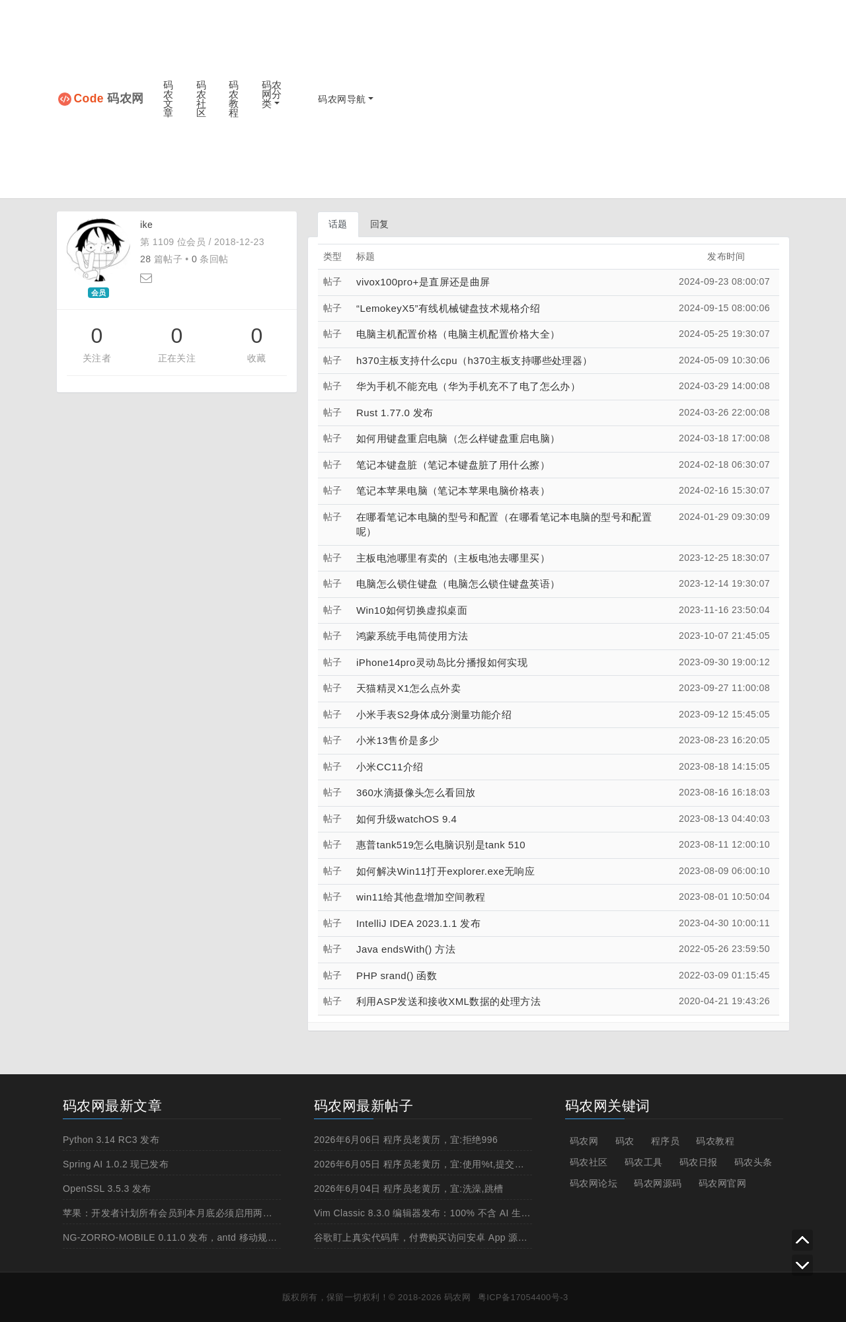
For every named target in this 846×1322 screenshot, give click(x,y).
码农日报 (698, 1162)
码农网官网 (722, 1183)
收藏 (256, 358)
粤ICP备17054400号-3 (523, 1297)
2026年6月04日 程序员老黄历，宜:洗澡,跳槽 (409, 1188)
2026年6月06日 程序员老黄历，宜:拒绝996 (406, 1139)
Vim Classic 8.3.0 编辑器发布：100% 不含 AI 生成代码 (432, 1213)
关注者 (97, 358)
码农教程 (234, 98)
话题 (338, 224)
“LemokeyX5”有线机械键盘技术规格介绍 (448, 308)
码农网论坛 (593, 1183)
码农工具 (644, 1162)
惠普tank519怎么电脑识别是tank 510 (440, 844)
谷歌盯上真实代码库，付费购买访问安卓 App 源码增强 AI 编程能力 (456, 1237)
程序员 (665, 1141)
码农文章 (168, 98)
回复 (379, 224)
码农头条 (753, 1162)
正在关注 (177, 358)
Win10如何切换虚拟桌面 (411, 610)
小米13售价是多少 (397, 740)
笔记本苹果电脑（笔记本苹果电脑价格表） (453, 490)
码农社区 (201, 98)
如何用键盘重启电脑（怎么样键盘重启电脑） (458, 438)
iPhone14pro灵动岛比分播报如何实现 (441, 662)
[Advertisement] (596, 99)
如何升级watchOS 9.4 (406, 819)
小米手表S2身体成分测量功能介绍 (434, 714)
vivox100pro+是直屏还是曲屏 (423, 281)
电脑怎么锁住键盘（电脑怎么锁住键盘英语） (458, 583)
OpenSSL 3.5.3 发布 (107, 1188)
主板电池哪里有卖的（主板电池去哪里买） (453, 558)
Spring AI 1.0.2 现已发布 (116, 1164)
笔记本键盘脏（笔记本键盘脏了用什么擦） (453, 464)
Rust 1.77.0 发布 (395, 412)
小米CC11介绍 (390, 766)
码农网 (109, 98)
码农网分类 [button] (272, 94)
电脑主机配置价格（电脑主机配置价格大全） (458, 334)
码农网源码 (657, 1183)
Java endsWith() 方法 (405, 949)
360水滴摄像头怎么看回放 (416, 792)
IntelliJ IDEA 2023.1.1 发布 (418, 923)
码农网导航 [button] (341, 99)
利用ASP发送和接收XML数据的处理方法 (448, 1001)
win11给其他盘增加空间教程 (421, 896)
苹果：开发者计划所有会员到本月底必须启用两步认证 (177, 1213)
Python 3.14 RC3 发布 (111, 1139)
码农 (624, 1141)
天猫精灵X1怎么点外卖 (408, 688)
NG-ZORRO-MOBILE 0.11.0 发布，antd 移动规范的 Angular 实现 (204, 1237)
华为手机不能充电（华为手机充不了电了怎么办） (468, 386)
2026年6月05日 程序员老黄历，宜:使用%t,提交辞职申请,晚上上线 (454, 1164)
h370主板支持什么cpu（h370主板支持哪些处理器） (474, 360)
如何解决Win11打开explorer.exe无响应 (445, 871)
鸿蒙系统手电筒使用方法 (412, 636)
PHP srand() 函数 (396, 975)
